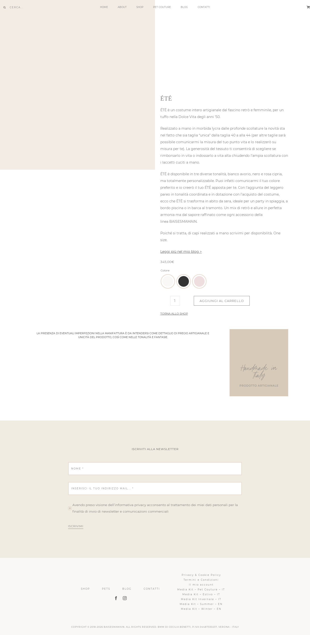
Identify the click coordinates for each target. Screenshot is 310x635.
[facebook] (116, 598)
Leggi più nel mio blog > (181, 251)
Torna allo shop (174, 313)
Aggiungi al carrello (222, 301)
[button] (168, 281)
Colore (165, 270)
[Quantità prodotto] (175, 301)
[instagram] (125, 598)
